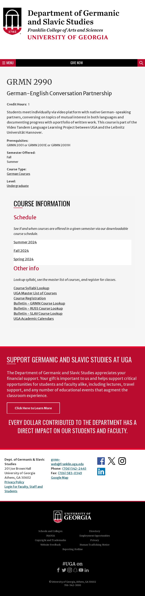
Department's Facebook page (101, 461)
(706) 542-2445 (74, 468)
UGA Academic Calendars (34, 318)
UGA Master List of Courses (35, 293)
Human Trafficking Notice (95, 544)
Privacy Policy (14, 482)
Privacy (94, 540)
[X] (64, 570)
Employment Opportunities (94, 535)
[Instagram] (69, 570)
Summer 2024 (25, 242)
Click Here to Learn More (33, 408)
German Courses (18, 174)
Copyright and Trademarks (50, 540)
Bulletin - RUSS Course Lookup (38, 308)
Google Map (59, 477)
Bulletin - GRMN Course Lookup (39, 303)
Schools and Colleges (50, 531)
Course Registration (30, 298)
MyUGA (50, 535)
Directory (94, 531)
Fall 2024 (21, 250)
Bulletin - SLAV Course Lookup (38, 313)
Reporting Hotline (72, 549)
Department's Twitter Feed (111, 461)
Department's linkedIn (101, 471)
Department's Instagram (122, 461)
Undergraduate (18, 186)
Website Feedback (50, 544)
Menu (8, 62)
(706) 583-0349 (70, 473)
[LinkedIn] (86, 570)
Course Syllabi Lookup (31, 288)
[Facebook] (58, 570)
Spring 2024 (24, 259)
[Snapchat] (75, 570)
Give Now (76, 62)
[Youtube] (81, 570)
